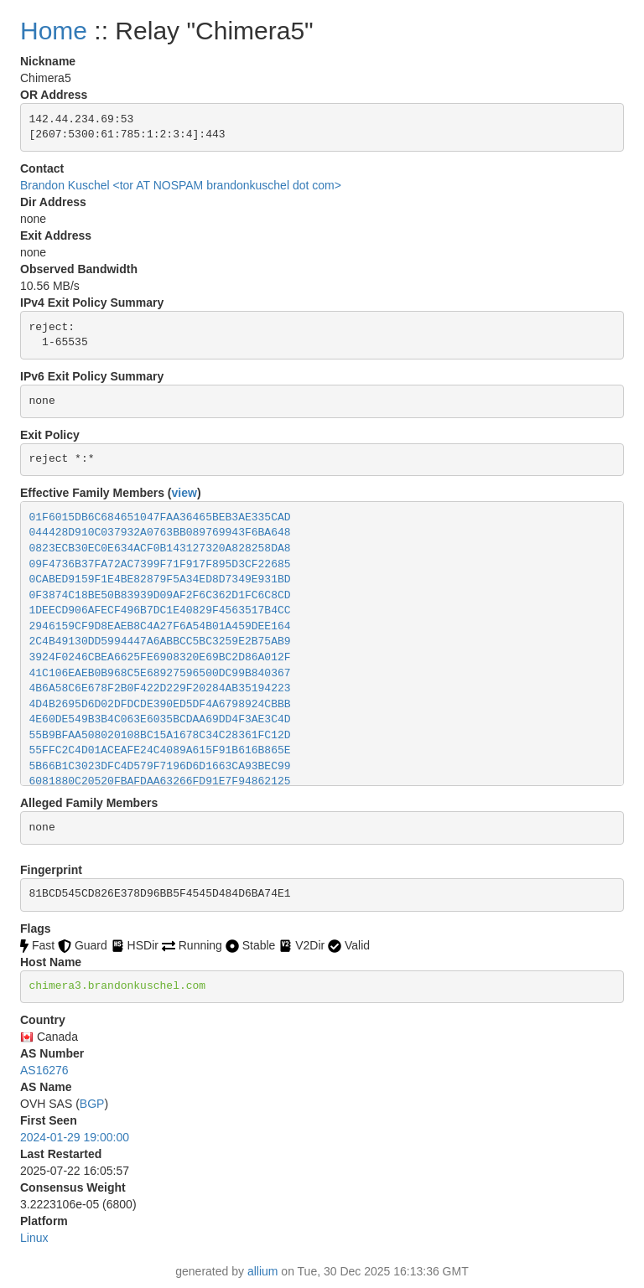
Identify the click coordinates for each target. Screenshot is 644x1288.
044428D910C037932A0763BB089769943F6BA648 (160, 532)
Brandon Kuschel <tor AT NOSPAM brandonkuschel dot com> (180, 185)
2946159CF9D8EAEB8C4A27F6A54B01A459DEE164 (160, 626)
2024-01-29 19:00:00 (74, 1137)
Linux (34, 1237)
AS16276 (44, 1070)
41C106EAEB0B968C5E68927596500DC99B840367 (160, 673)
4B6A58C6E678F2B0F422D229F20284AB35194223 (160, 688)
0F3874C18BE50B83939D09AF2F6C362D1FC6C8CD (160, 595)
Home (53, 30)
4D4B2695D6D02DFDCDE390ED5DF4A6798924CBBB (160, 704)
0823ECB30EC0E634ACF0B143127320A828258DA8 (160, 548)
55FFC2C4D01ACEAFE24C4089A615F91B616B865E (160, 750)
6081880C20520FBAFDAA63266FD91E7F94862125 (160, 781)
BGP (92, 1103)
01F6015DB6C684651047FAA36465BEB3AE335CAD (160, 517)
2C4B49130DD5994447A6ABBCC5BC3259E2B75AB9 (160, 641)
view (184, 492)
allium (262, 1271)
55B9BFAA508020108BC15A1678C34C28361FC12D (160, 735)
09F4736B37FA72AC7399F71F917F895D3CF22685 (160, 564)
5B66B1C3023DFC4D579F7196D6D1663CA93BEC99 (160, 766)
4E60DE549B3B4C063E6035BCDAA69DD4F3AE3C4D (160, 719)
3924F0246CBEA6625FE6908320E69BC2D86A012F (160, 657)
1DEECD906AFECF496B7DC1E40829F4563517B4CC (160, 610)
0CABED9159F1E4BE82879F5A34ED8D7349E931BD (160, 579)
